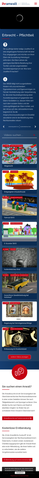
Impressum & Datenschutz (19, 476)
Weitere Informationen (27, 470)
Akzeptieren (20, 473)
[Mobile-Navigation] (35, 3)
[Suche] (34, 135)
